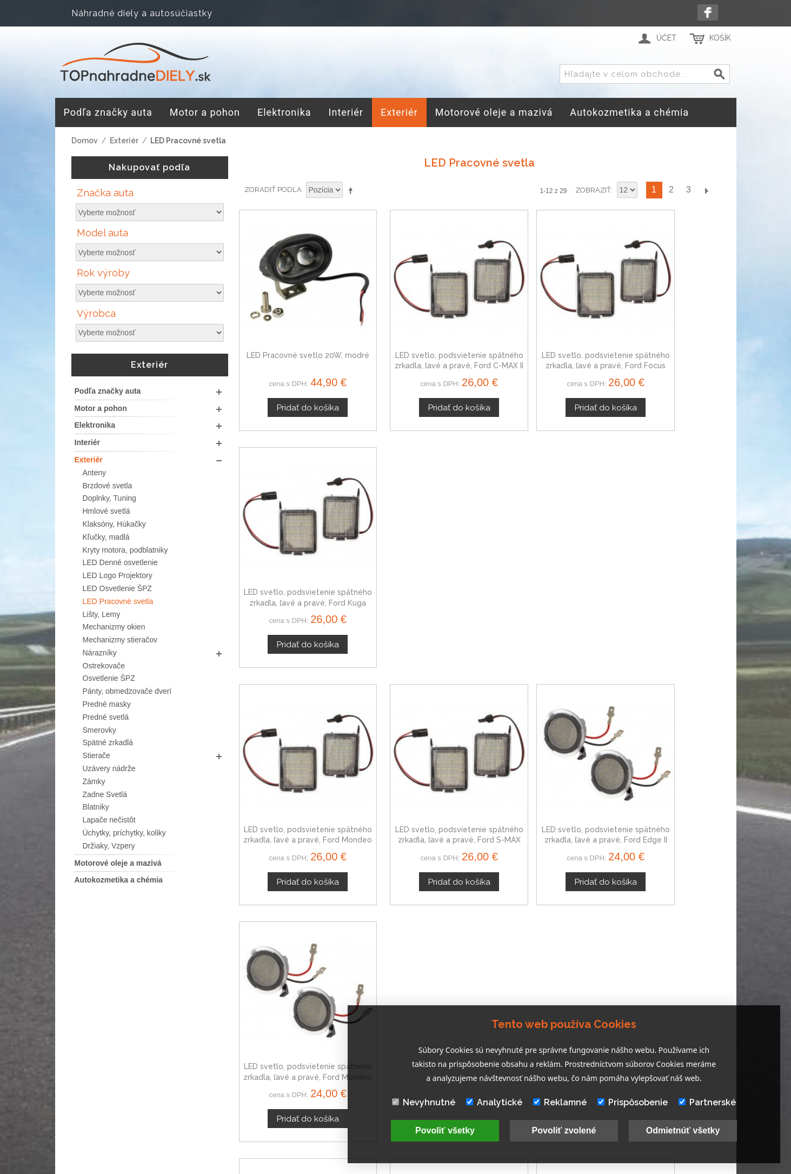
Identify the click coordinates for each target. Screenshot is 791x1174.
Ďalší (706, 190)
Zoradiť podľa (273, 189)
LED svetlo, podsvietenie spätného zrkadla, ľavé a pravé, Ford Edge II (541, 551)
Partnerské (707, 1102)
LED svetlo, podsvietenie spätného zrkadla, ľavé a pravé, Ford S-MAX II (295, 762)
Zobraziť (593, 190)
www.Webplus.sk (425, 1167)
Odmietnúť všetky (683, 1130)
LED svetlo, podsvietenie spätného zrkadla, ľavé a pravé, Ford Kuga (663, 340)
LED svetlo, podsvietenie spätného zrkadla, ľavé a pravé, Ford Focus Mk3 (541, 340)
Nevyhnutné (423, 1102)
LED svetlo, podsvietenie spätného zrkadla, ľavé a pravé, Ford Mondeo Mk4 (295, 551)
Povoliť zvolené (564, 1130)
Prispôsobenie (632, 1102)
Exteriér (124, 140)
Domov (84, 140)
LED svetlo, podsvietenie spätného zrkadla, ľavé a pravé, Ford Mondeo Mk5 (663, 551)
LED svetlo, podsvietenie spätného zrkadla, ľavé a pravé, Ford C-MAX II (417, 340)
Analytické (494, 1102)
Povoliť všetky (445, 1130)
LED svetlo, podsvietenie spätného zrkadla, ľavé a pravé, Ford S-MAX (417, 551)
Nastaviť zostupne (352, 190)
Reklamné (560, 1102)
